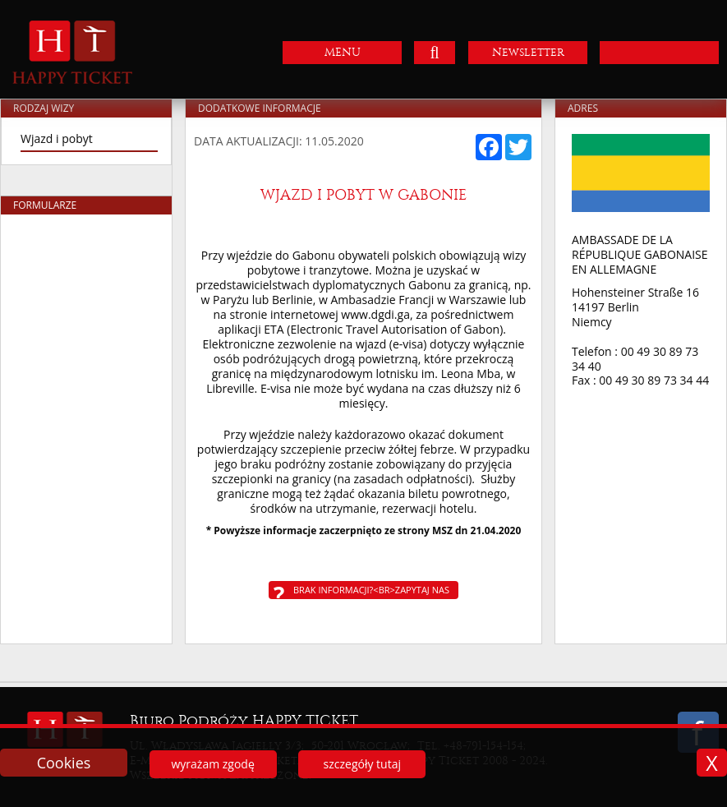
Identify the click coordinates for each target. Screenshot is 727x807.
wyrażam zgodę (212, 764)
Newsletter (528, 52)
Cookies (64, 762)
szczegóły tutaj (362, 764)
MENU (342, 52)
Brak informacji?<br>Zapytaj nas (371, 589)
